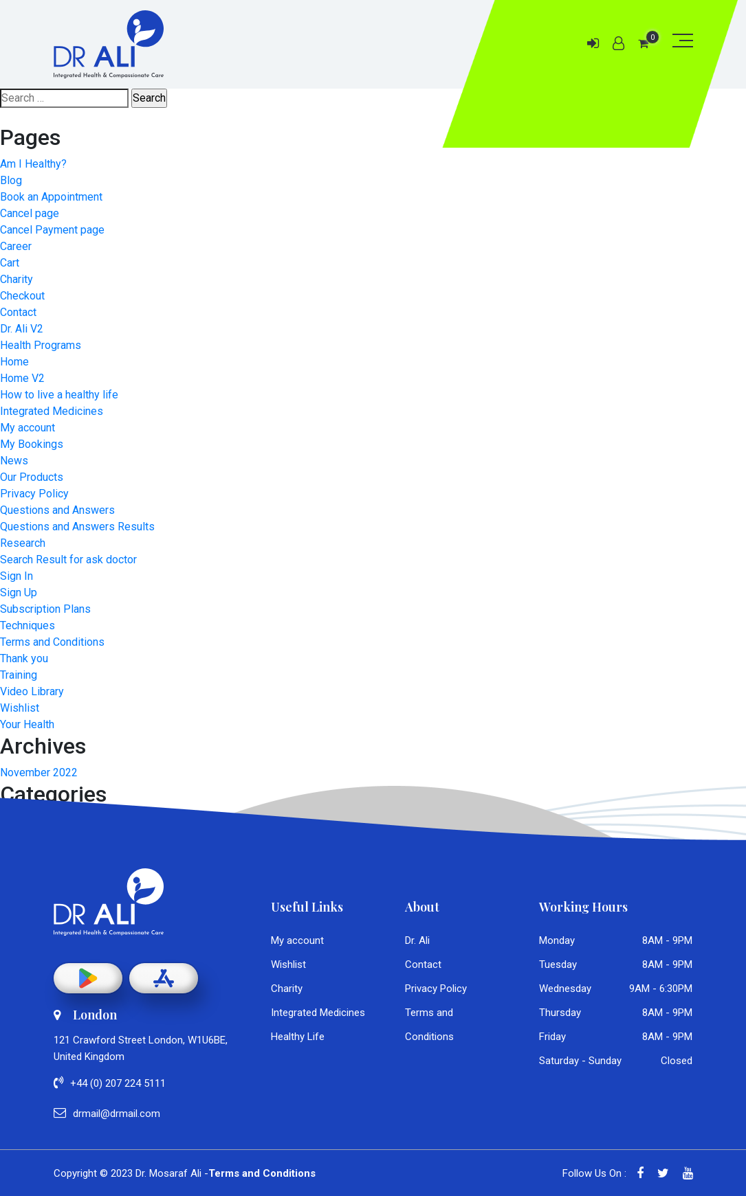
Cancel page (29, 213)
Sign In (16, 576)
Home (14, 361)
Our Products (31, 477)
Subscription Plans (45, 609)
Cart (9, 262)
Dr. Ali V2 (21, 328)
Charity (16, 279)
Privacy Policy (34, 493)
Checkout (22, 295)
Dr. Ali (417, 940)
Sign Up (18, 592)
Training (18, 674)
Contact (18, 312)
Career (16, 246)
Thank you (24, 658)
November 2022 (39, 772)
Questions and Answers (57, 510)
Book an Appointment (51, 196)
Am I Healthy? (33, 163)
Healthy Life (298, 1036)
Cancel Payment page (52, 229)
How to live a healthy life (59, 394)
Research (22, 543)
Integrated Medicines (51, 411)
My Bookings (31, 444)
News (14, 460)
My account (27, 427)
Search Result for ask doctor (68, 559)
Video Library (32, 691)
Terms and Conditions (52, 641)
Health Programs (40, 345)
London (85, 1014)
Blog (11, 180)
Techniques (27, 625)
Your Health (27, 724)
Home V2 (22, 378)
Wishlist (19, 707)
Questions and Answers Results (77, 526)
